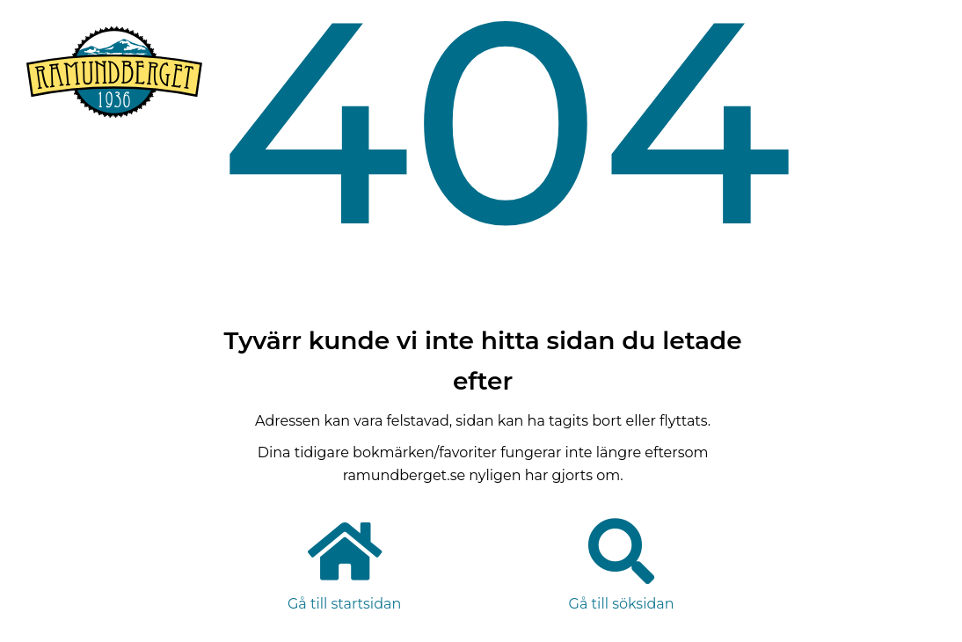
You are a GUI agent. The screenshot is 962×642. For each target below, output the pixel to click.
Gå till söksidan (621, 603)
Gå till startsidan (344, 603)
